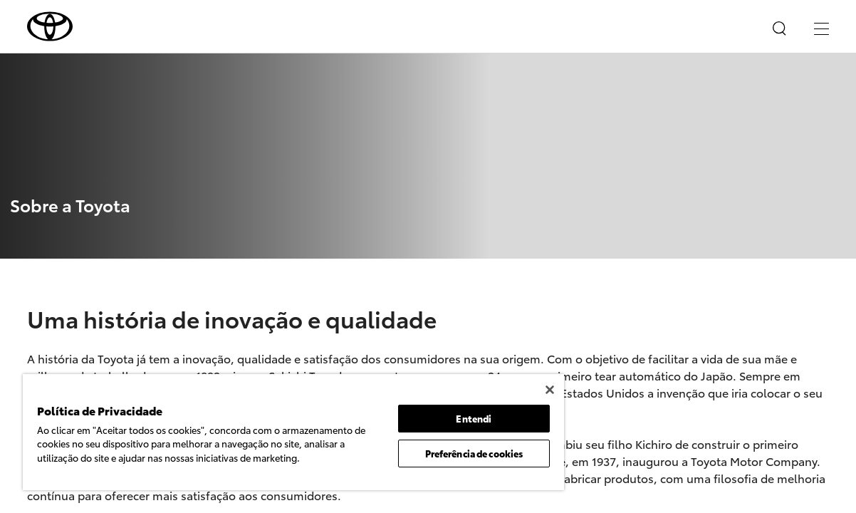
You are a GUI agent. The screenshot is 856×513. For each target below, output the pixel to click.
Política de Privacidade (195, 471)
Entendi (436, 418)
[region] (271, 432)
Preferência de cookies (436, 453)
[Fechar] (505, 389)
